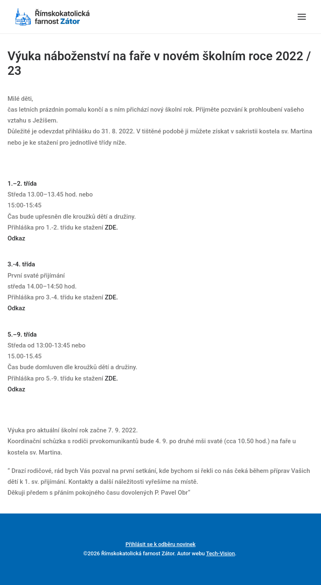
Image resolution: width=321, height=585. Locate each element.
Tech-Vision (220, 553)
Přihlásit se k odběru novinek (160, 544)
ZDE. (111, 227)
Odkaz (17, 238)
